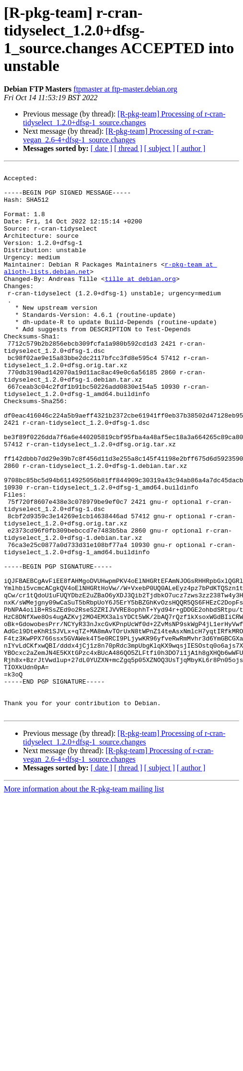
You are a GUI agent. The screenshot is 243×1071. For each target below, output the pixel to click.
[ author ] (191, 148)
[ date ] (101, 148)
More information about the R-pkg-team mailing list (84, 898)
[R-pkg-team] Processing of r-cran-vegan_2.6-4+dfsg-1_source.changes (118, 135)
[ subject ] (159, 148)
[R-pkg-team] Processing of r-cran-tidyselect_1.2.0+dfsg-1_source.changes (124, 118)
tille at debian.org (140, 301)
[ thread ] (128, 148)
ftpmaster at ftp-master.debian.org (125, 89)
